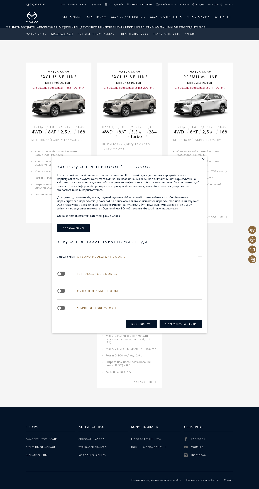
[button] (203, 159)
